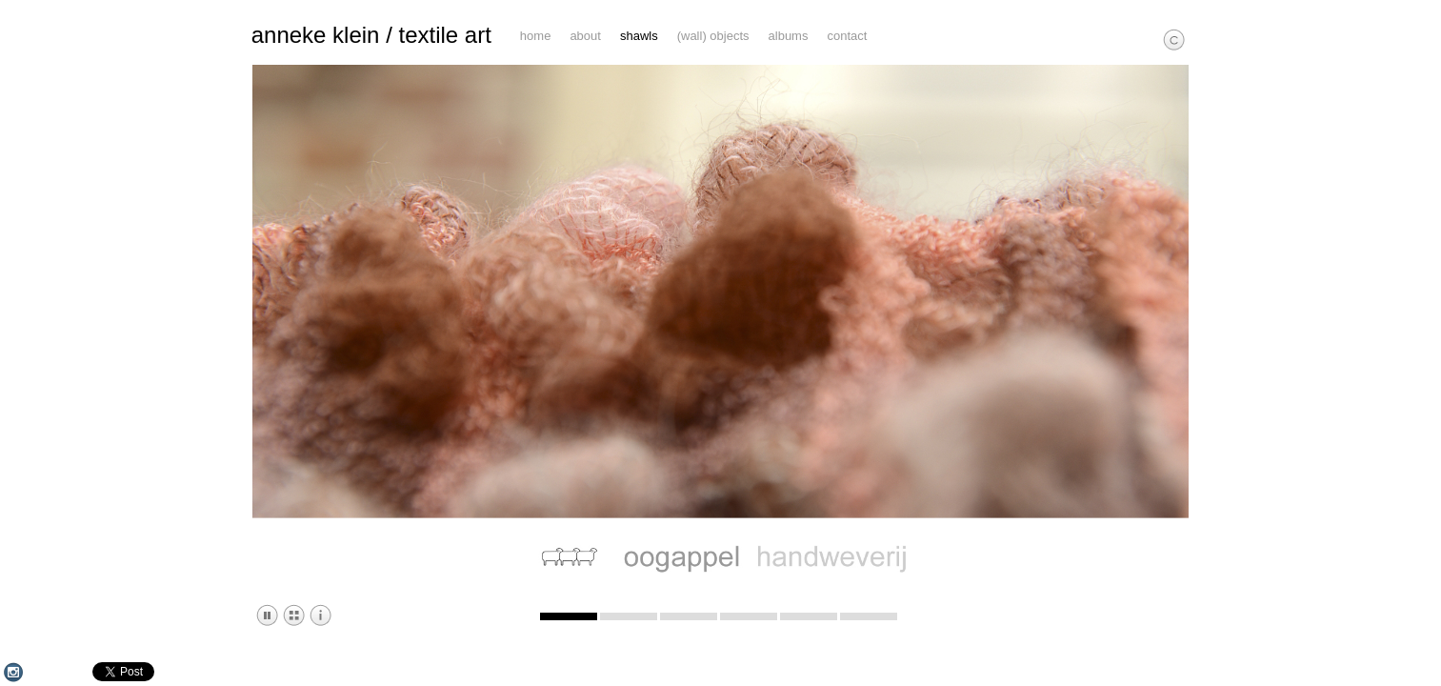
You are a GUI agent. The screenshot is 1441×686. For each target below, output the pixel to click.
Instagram (14, 672)
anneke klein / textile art (371, 35)
